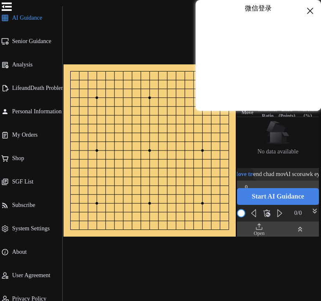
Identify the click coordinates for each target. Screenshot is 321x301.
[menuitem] (31, 18)
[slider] (241, 213)
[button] (278, 196)
